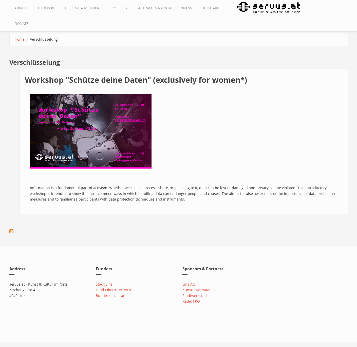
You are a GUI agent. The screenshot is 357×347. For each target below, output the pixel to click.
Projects (118, 8)
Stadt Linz (104, 284)
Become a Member (82, 8)
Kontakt (211, 8)
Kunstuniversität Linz (200, 289)
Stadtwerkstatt (194, 295)
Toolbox (45, 8)
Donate (21, 23)
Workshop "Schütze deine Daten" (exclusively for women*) (136, 80)
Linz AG (188, 284)
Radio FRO (191, 301)
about (20, 8)
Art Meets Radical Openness (165, 8)
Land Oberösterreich (113, 289)
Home (20, 39)
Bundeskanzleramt (112, 295)
